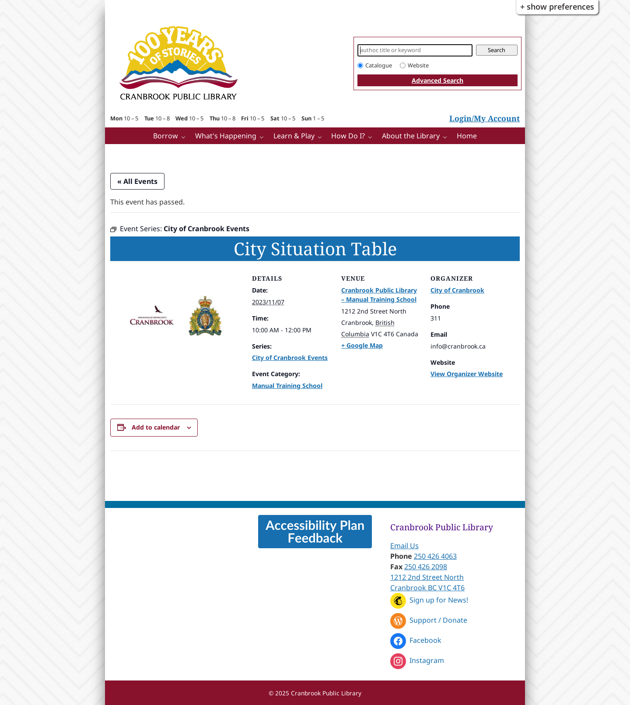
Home (467, 136)
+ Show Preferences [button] (557, 6)
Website (418, 65)
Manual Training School (287, 385)
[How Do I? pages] (372, 136)
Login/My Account (484, 118)
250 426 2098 (425, 566)
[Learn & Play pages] (321, 136)
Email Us (404, 545)
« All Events (137, 181)
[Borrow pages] (185, 136)
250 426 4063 (435, 556)
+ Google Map (362, 345)
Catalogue (378, 65)
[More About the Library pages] (447, 136)
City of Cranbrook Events (290, 357)
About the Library (411, 136)
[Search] (414, 50)
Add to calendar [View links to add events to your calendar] (156, 427)
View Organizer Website (466, 374)
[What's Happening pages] (263, 136)
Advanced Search (437, 80)
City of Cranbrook (457, 290)
